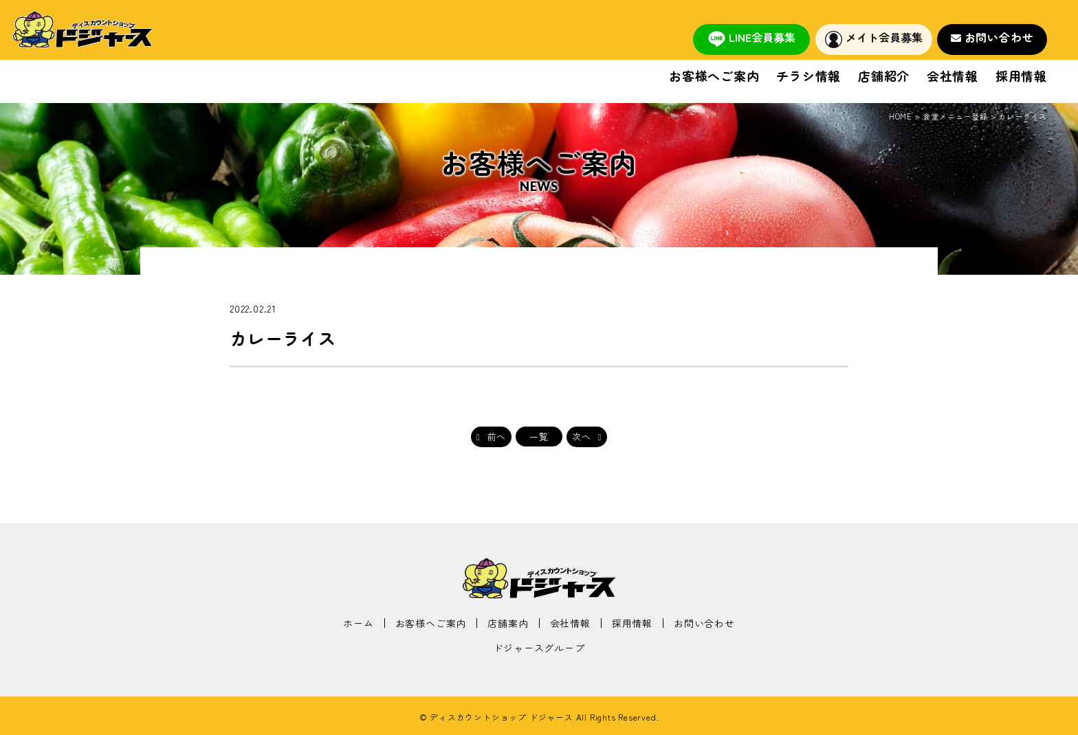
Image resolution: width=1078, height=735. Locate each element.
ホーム (358, 623)
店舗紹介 (884, 76)
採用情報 (1021, 76)
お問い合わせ (999, 37)
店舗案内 (507, 623)
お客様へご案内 (714, 76)
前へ (497, 436)
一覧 (539, 436)
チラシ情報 (808, 76)
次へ (581, 436)
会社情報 (952, 76)
